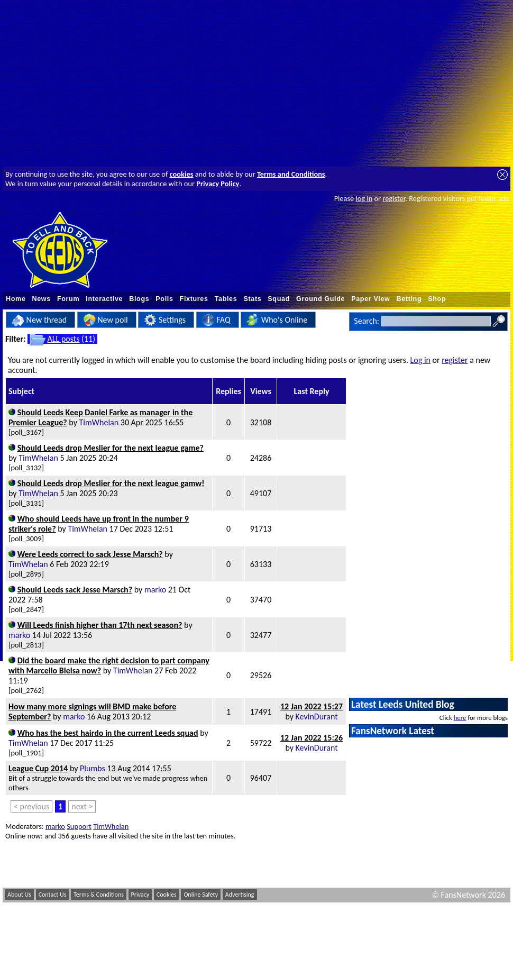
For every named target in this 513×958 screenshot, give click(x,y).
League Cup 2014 (38, 768)
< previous (31, 806)
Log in (420, 360)
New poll (105, 320)
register (393, 198)
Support (79, 826)
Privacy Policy (217, 183)
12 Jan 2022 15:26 (311, 738)
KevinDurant (317, 716)
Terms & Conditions (99, 894)
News (41, 299)
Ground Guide (320, 299)
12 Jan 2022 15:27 (311, 706)
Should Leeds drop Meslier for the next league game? (110, 448)
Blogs (139, 299)
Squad (279, 299)
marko (155, 590)
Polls (164, 299)
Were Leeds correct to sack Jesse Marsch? (90, 554)
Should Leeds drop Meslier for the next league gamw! (111, 483)
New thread (39, 320)
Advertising (239, 894)
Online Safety (201, 894)
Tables (226, 299)
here (460, 718)
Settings (165, 320)
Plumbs (92, 768)
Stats (252, 299)
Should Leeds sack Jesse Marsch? (74, 590)
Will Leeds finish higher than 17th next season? (99, 625)
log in (363, 198)
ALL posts (64, 339)
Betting (409, 299)
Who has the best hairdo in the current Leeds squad (107, 733)
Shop (437, 299)
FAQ (216, 320)
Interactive (104, 299)
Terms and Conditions (291, 174)
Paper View (370, 299)
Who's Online (276, 320)
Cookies (167, 894)
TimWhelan (99, 422)
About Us (19, 894)
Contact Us (53, 894)
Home (16, 299)
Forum (68, 299)
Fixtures (194, 299)
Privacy (140, 894)
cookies (182, 174)
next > (82, 806)
